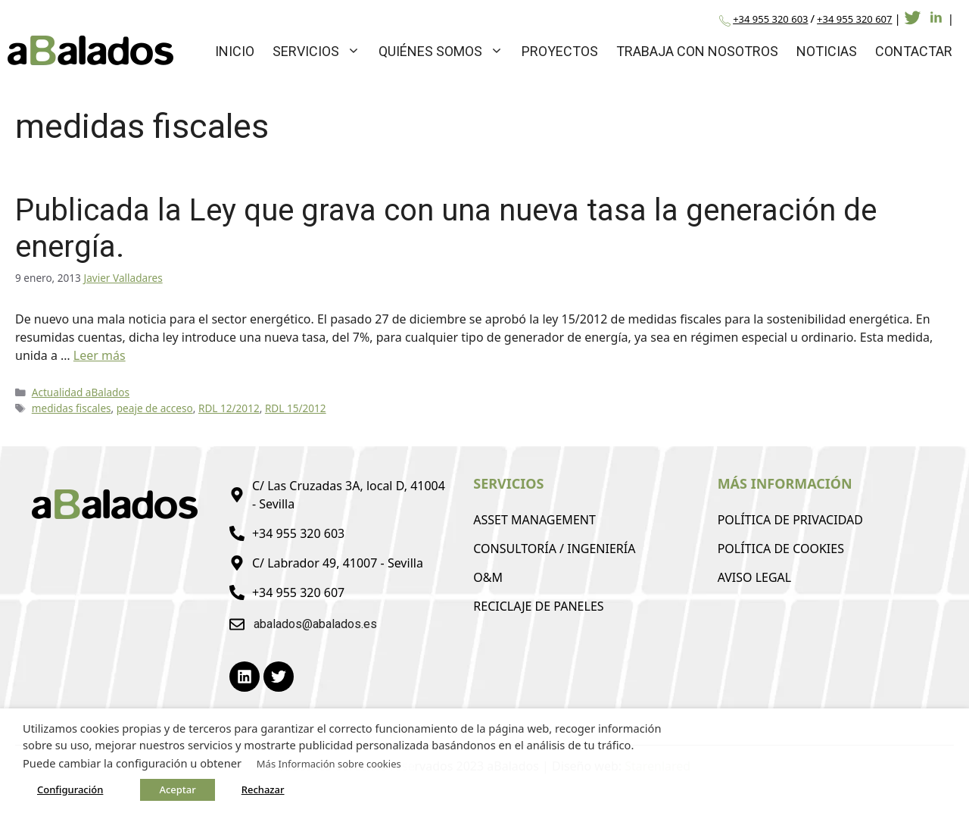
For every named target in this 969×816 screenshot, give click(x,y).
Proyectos (560, 51)
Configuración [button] (70, 789)
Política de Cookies (781, 548)
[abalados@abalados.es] (237, 624)
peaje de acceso (155, 408)
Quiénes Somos (446, 51)
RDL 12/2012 (229, 408)
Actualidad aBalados (80, 392)
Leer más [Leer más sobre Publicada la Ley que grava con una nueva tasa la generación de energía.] (99, 355)
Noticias (826, 51)
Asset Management (534, 519)
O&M (488, 577)
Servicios (321, 51)
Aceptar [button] (177, 789)
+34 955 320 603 (770, 19)
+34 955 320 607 (854, 19)
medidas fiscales (71, 408)
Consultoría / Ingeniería (554, 548)
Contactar (913, 51)
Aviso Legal (755, 577)
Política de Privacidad (790, 519)
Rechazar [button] (263, 789)
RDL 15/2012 (295, 408)
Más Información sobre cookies (329, 764)
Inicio (234, 51)
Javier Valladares (122, 277)
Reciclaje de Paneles (538, 606)
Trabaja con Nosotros (697, 51)
